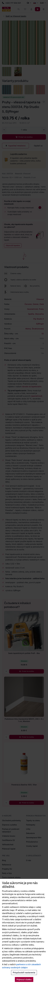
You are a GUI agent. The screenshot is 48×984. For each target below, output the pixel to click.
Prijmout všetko (24, 979)
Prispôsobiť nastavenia (24, 972)
